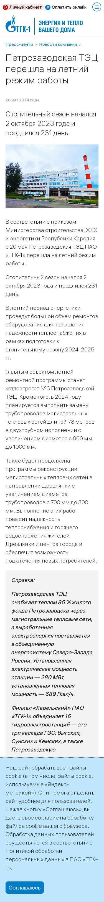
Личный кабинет (25, 7)
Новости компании (58, 44)
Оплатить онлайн (69, 7)
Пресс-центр (19, 44)
